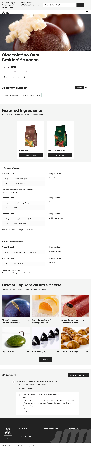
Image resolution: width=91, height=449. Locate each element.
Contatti (23, 428)
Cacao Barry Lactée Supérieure (25, 252)
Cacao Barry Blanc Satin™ (23, 219)
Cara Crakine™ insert (32, 95)
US (86, 87)
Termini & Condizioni (18, 446)
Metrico (79, 87)
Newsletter (73, 428)
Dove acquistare (51, 428)
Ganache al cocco (11, 95)
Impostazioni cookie (47, 446)
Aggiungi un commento (78, 375)
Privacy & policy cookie (33, 446)
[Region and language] (60, 5)
